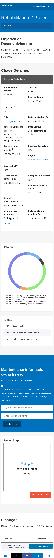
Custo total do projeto (11, 148)
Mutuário (9, 107)
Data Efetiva (34, 126)
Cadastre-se (12, 424)
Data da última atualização (36, 212)
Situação (32, 87)
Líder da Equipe (36, 97)
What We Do (7, 6)
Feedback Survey (41, 546)
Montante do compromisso (11, 177)
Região (31, 155)
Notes (7, 223)
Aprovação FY (11, 165)
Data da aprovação (13, 126)
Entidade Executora (38, 146)
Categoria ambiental (39, 175)
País (6, 117)
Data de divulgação (38, 117)
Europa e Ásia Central (38, 159)
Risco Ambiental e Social (37, 187)
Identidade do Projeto (11, 89)
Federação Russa (12, 121)
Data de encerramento (11, 200)
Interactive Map (40, 495)
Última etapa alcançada (10, 212)
